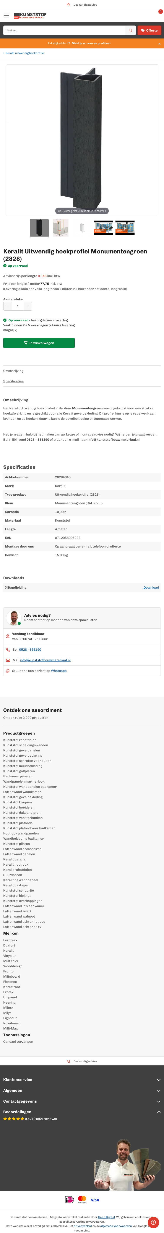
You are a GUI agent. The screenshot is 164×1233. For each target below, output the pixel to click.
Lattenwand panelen (19, 854)
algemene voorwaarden (116, 1226)
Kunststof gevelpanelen (21, 750)
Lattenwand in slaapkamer (23, 906)
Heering (9, 1002)
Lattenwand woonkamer (22, 792)
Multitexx (10, 961)
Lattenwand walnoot (19, 916)
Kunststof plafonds (17, 823)
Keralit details (14, 859)
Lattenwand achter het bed (24, 922)
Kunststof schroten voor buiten (27, 761)
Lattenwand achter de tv (22, 927)
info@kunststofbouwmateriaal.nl (45, 660)
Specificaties (13, 381)
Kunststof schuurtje (18, 890)
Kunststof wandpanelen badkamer (30, 787)
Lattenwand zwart (17, 911)
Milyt (7, 1013)
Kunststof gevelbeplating (22, 755)
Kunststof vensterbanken (23, 818)
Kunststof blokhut (17, 896)
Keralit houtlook (15, 864)
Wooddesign (13, 966)
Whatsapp (59, 671)
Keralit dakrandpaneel (20, 880)
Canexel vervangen (18, 1042)
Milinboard (11, 976)
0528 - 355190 (30, 650)
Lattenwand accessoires (22, 849)
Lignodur (10, 1018)
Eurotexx (10, 940)
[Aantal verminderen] (7, 306)
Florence (10, 982)
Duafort (9, 945)
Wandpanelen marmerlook (23, 781)
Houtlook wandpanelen (21, 833)
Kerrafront (11, 987)
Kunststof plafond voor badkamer (29, 828)
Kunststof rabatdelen (19, 740)
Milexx (8, 1008)
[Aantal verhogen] (28, 306)
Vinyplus (9, 956)
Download (151, 587)
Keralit (8, 951)
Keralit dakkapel (16, 885)
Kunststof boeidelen (18, 807)
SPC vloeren (12, 875)
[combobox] (69, 30)
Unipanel (10, 997)
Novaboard (11, 1023)
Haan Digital (106, 1217)
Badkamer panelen (17, 776)
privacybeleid (83, 1226)
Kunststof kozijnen (17, 802)
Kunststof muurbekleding (22, 766)
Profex (8, 992)
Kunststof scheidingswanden (25, 745)
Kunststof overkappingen (22, 901)
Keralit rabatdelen (17, 870)
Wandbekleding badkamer (23, 839)
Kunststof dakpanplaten (22, 813)
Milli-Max (10, 1028)
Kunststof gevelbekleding (23, 797)
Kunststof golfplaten (19, 771)
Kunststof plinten (16, 844)
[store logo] (30, 16)
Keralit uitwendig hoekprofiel (25, 53)
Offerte (149, 30)
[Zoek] (130, 30)
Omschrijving (13, 371)
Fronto (8, 971)
